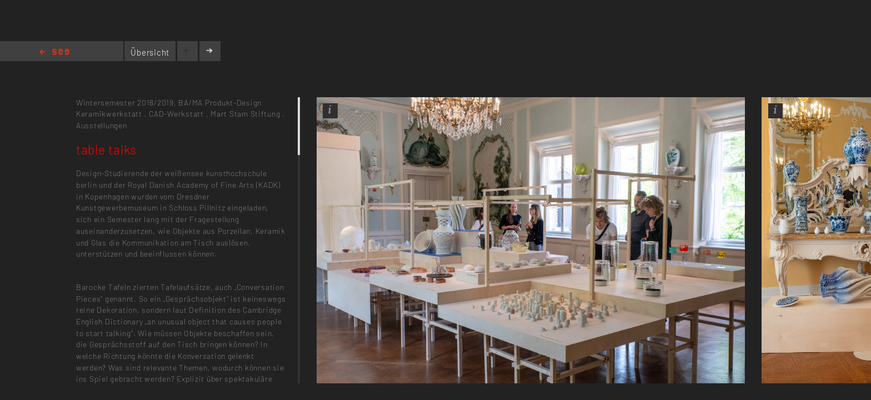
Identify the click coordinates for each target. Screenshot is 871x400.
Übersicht (150, 52)
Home (54, 52)
